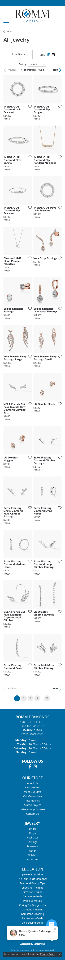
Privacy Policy (47, 954)
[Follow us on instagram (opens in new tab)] (35, 766)
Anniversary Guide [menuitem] (32, 918)
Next (55, 69)
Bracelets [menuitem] (32, 846)
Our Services (32, 787)
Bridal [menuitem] (32, 828)
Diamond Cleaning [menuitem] (32, 909)
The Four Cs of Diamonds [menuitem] (32, 878)
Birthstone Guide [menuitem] (32, 892)
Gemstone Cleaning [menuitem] (32, 914)
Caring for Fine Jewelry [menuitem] (32, 905)
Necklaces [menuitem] (32, 837)
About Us (32, 783)
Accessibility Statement (32, 943)
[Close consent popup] (60, 954)
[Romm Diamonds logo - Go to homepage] (32, 15)
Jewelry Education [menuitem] (32, 874)
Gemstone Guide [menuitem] (32, 896)
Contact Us (32, 813)
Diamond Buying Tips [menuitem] (32, 883)
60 (47, 698)
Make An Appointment (32, 809)
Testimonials (32, 800)
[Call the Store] (32, 730)
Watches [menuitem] (32, 855)
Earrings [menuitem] (32, 842)
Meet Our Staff (32, 791)
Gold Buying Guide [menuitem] (32, 922)
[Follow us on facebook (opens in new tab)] (30, 766)
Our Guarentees (32, 796)
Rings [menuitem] (32, 833)
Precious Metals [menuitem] (32, 900)
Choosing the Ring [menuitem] (32, 887)
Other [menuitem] (32, 850)
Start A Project (32, 805)
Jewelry (10, 31)
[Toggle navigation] (6, 21)
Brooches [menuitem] (32, 859)
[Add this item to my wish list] (29, 106)
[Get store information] (32, 734)
